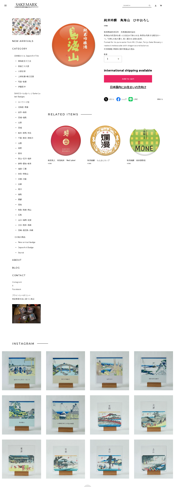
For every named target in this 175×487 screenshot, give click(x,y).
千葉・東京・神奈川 (25, 138)
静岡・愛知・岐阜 (24, 163)
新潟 (20, 153)
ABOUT (17, 260)
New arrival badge (27, 242)
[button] (66, 373)
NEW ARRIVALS (23, 41)
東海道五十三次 (24, 61)
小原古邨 (22, 71)
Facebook (16, 291)
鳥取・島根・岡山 (24, 210)
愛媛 (20, 199)
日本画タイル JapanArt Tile (26, 56)
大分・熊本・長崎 (24, 225)
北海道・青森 (23, 107)
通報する (160, 99)
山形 (20, 122)
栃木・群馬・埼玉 (24, 133)
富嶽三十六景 (23, 66)
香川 (20, 189)
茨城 (20, 128)
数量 (105, 54)
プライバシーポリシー (21, 297)
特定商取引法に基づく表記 (23, 301)
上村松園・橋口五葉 (26, 76)
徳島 (20, 194)
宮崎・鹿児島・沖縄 (25, 230)
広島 (20, 215)
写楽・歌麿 (22, 81)
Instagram (17, 284)
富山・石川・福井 (24, 158)
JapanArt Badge (26, 247)
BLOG (16, 267)
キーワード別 (23, 102)
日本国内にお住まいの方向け (128, 87)
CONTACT (19, 275)
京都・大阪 (22, 179)
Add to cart (128, 79)
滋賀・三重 (22, 169)
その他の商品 (20, 237)
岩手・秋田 (22, 112)
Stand (21, 253)
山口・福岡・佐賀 (24, 220)
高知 (20, 204)
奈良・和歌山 (23, 174)
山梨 (20, 143)
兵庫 (20, 184)
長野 (20, 148)
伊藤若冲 (22, 87)
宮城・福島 (22, 117)
